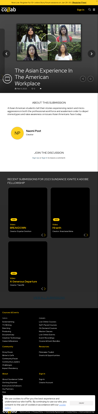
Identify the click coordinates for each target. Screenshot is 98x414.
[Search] (89, 9)
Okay (81, 403)
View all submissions (49, 297)
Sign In (45, 158)
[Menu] (94, 9)
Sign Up (35, 158)
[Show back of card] (43, 235)
